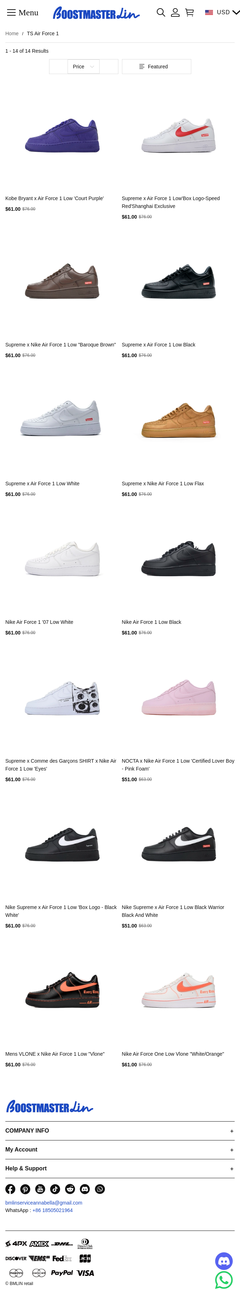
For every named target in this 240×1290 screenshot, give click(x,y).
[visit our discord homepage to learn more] (85, 1189)
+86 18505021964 (52, 1210)
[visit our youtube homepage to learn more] (40, 1189)
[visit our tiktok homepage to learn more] (55, 1189)
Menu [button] (28, 12)
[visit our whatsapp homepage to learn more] (100, 1189)
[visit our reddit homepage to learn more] (70, 1189)
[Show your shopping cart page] (188, 12)
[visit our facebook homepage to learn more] (10, 1189)
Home (11, 33)
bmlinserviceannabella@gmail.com (43, 1203)
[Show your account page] (175, 12)
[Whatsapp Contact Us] (224, 1280)
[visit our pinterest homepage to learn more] (25, 1189)
